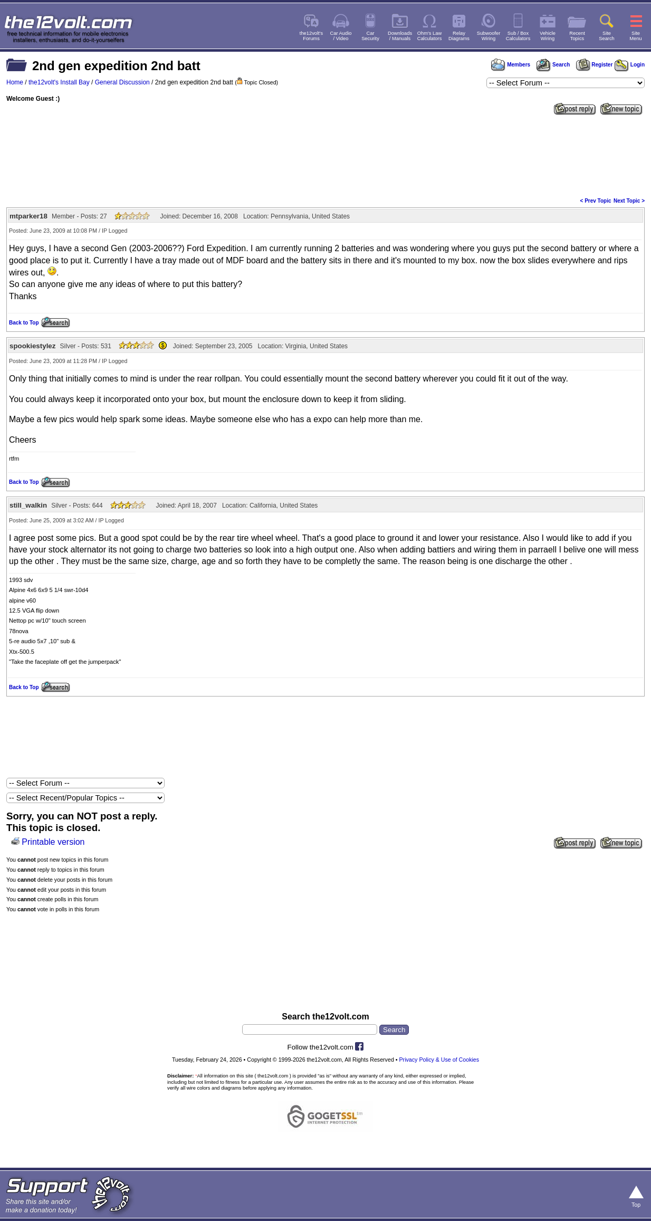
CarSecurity (370, 36)
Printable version (53, 841)
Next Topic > (629, 201)
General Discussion (122, 82)
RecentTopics (577, 36)
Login (630, 65)
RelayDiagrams (459, 36)
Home (14, 82)
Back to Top (24, 323)
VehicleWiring (548, 36)
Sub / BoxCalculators (518, 36)
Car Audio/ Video (341, 36)
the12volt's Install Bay (59, 82)
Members (510, 65)
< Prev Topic (595, 201)
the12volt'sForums (311, 36)
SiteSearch (607, 36)
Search (553, 65)
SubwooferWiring (489, 36)
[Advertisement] (325, 155)
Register (594, 65)
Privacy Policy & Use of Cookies (439, 1059)
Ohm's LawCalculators (429, 36)
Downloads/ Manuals (400, 36)
